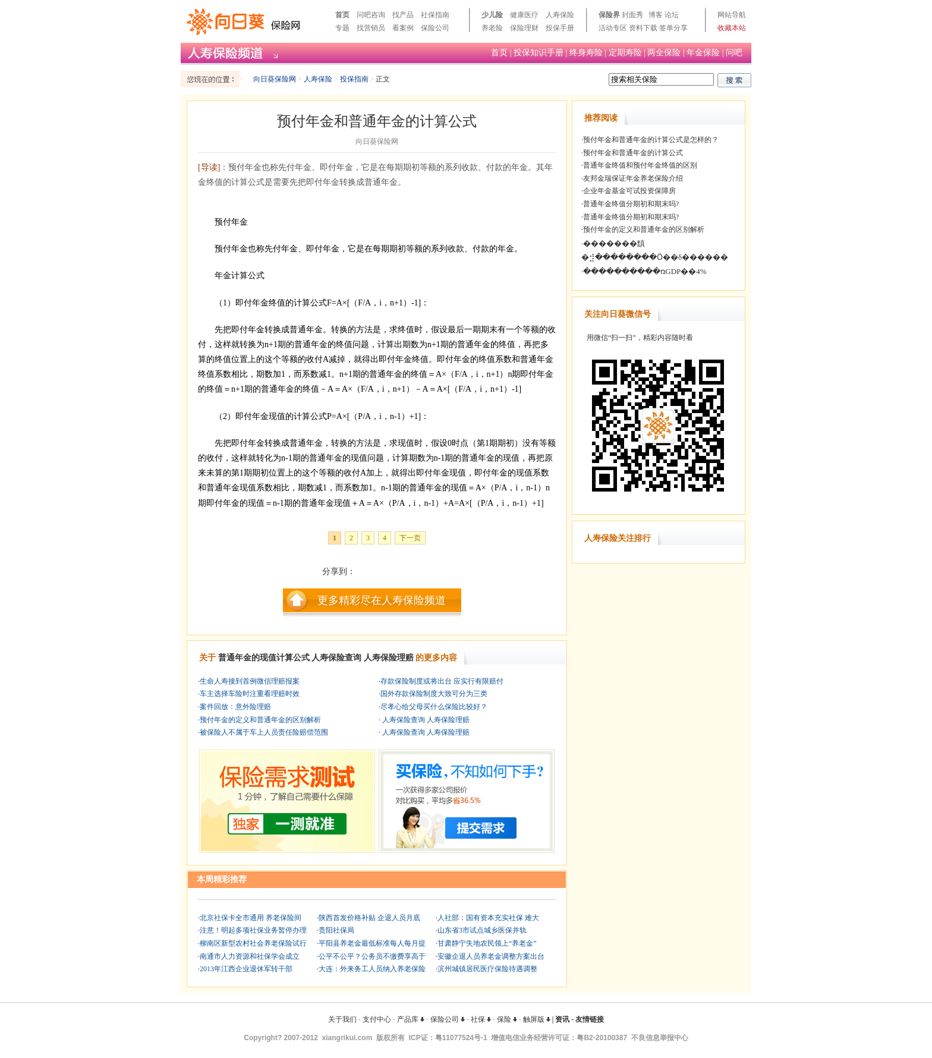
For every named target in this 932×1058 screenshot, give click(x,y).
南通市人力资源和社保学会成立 (250, 956)
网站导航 (731, 15)
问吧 (734, 52)
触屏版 (536, 1019)
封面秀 (632, 15)
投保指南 (354, 79)
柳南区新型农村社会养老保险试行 (253, 943)
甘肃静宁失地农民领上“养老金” (487, 943)
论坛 (672, 15)
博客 (655, 15)
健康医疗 (524, 15)
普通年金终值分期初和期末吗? (631, 204)
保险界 (609, 15)
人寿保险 (560, 15)
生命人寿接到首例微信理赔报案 (250, 681)
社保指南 (435, 15)
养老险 (492, 28)
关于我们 (342, 1019)
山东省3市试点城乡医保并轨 (482, 930)
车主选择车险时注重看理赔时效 (250, 693)
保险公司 (435, 28)
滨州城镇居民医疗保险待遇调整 (487, 969)
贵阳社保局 (336, 930)
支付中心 (377, 1019)
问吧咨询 (371, 15)
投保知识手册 (538, 52)
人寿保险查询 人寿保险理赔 (425, 720)
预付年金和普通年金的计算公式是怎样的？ (651, 140)
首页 (342, 15)
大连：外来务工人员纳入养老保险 (372, 969)
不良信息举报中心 (659, 1038)
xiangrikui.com (347, 1038)
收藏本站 (731, 28)
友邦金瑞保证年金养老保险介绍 (633, 178)
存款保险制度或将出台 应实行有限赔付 (441, 681)
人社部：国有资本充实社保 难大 (488, 918)
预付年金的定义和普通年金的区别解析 (260, 720)
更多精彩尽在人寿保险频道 (381, 600)
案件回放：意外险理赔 (235, 707)
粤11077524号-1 (461, 1038)
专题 (342, 28)
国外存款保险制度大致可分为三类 (433, 693)
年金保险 (703, 52)
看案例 (403, 28)
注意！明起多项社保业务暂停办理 (253, 930)
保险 (507, 1019)
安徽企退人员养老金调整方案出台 (490, 956)
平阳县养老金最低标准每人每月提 (372, 943)
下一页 (410, 538)
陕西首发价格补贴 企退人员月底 (369, 918)
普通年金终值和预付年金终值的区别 (640, 165)
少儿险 (492, 15)
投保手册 (560, 28)
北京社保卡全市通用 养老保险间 (250, 918)
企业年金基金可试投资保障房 (629, 191)
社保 (481, 1019)
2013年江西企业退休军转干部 (246, 969)
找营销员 (371, 28)
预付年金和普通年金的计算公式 (633, 153)
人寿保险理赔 (389, 657)
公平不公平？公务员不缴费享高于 (372, 956)
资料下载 (643, 28)
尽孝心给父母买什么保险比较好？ (433, 707)
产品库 (410, 1019)
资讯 (562, 1019)
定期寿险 (625, 52)
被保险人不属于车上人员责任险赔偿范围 (264, 732)
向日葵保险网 (274, 79)
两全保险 (664, 52)
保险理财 (524, 28)
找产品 (403, 15)
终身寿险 (586, 52)
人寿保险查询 (336, 657)
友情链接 (589, 1019)
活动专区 (613, 28)
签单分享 (673, 28)
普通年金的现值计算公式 (264, 657)
